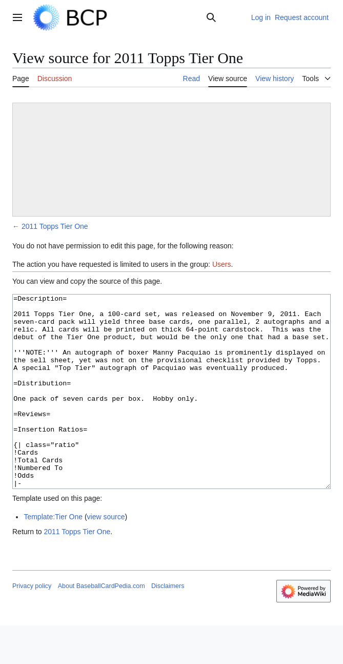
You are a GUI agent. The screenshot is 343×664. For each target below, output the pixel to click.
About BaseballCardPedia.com (101, 624)
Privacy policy (31, 624)
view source (106, 555)
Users (221, 264)
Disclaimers (167, 624)
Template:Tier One (53, 555)
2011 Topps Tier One (55, 226)
